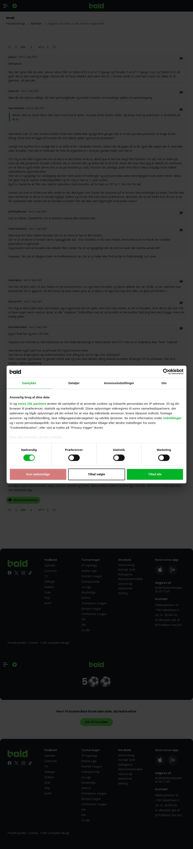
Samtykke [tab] (29, 383)
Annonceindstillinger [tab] (119, 383)
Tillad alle (155, 474)
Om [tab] (163, 383)
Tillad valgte (96, 474)
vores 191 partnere (32, 403)
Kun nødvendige (38, 474)
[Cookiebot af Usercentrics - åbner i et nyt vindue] (165, 372)
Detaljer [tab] (74, 383)
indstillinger (172, 418)
